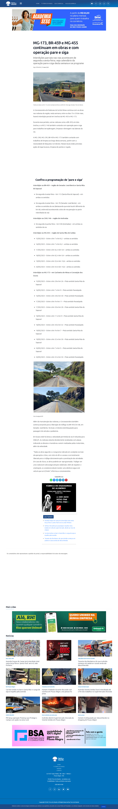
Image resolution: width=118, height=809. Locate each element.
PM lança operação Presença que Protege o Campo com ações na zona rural (21, 719)
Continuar (103, 806)
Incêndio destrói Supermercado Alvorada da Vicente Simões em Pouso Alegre (58, 719)
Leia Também (48, 517)
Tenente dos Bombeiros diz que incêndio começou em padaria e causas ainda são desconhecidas (92, 663)
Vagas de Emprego (70, 3)
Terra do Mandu (74, 802)
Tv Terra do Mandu (46, 3)
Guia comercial (58, 3)
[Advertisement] (59, 164)
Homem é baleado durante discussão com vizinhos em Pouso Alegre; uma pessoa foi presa (57, 692)
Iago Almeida (37, 67)
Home (37, 3)
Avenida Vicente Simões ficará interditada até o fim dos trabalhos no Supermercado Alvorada (95, 691)
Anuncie (59, 768)
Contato (59, 770)
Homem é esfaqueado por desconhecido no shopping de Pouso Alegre (93, 719)
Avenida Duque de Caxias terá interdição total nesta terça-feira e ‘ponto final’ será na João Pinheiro (22, 663)
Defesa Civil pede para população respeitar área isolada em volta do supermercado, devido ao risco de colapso (60, 528)
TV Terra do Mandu (59, 766)
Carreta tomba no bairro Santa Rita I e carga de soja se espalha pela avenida (23, 691)
